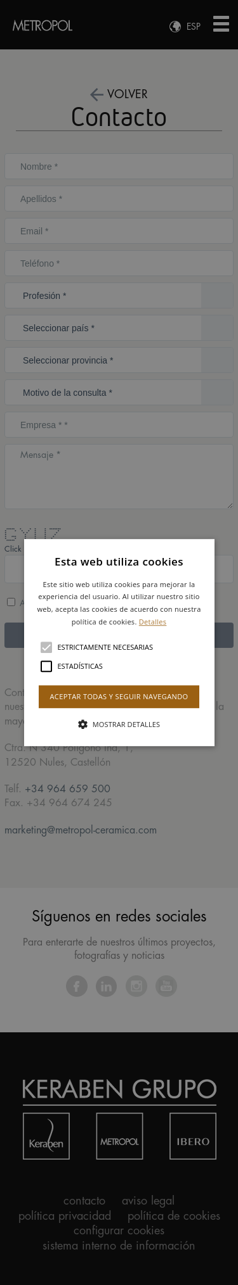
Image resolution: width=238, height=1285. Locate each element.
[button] (119, 643)
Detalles (153, 621)
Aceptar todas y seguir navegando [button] (119, 696)
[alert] (119, 642)
